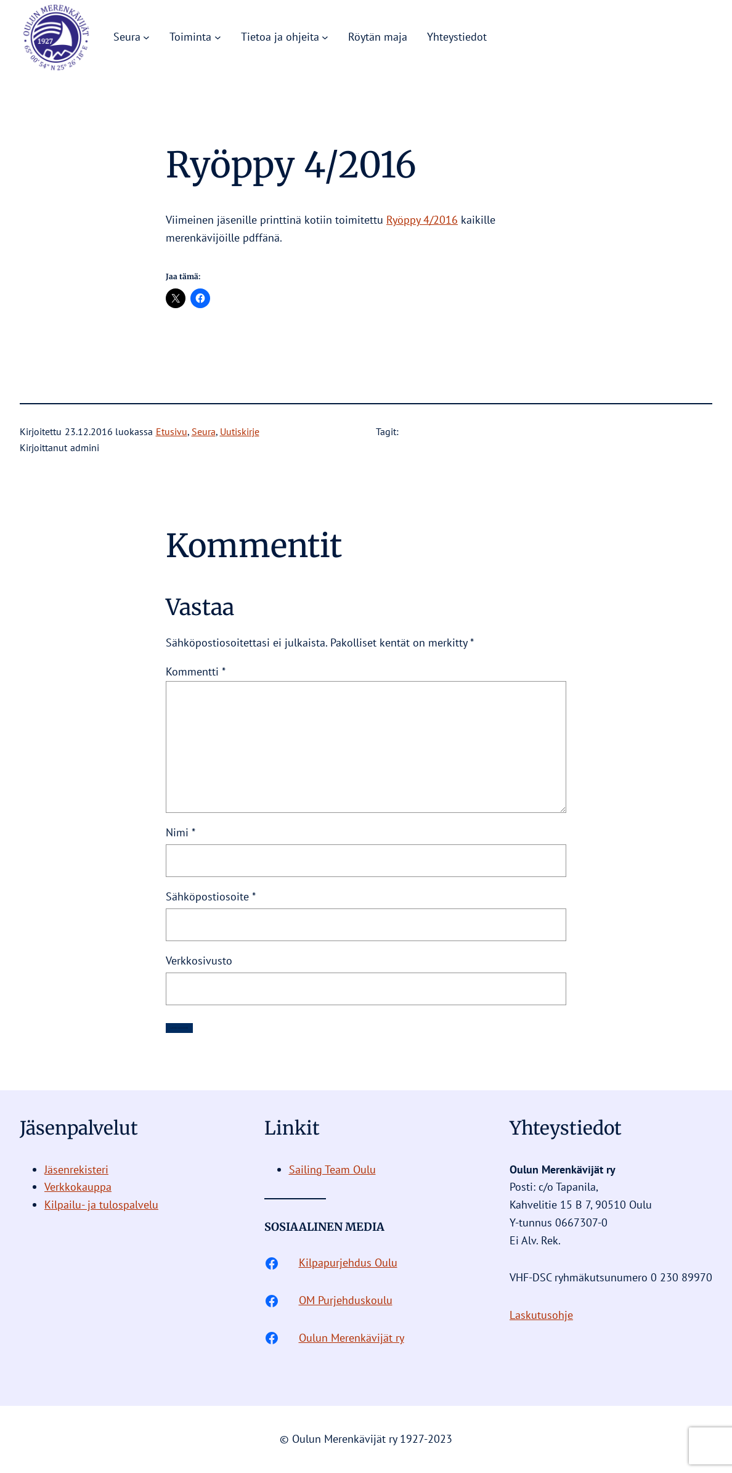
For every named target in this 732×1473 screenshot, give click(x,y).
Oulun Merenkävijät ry (351, 1338)
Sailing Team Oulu (332, 1169)
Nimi (180, 832)
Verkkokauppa (78, 1187)
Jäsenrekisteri (76, 1169)
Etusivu (171, 431)
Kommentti (196, 671)
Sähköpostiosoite (211, 896)
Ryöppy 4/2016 (422, 220)
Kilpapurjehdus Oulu (348, 1262)
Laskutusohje (541, 1315)
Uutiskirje (239, 431)
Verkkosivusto (199, 960)
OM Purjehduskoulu (345, 1300)
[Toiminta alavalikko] (217, 37)
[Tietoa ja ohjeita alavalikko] (325, 37)
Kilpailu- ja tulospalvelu (101, 1205)
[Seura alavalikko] (146, 37)
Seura (204, 431)
